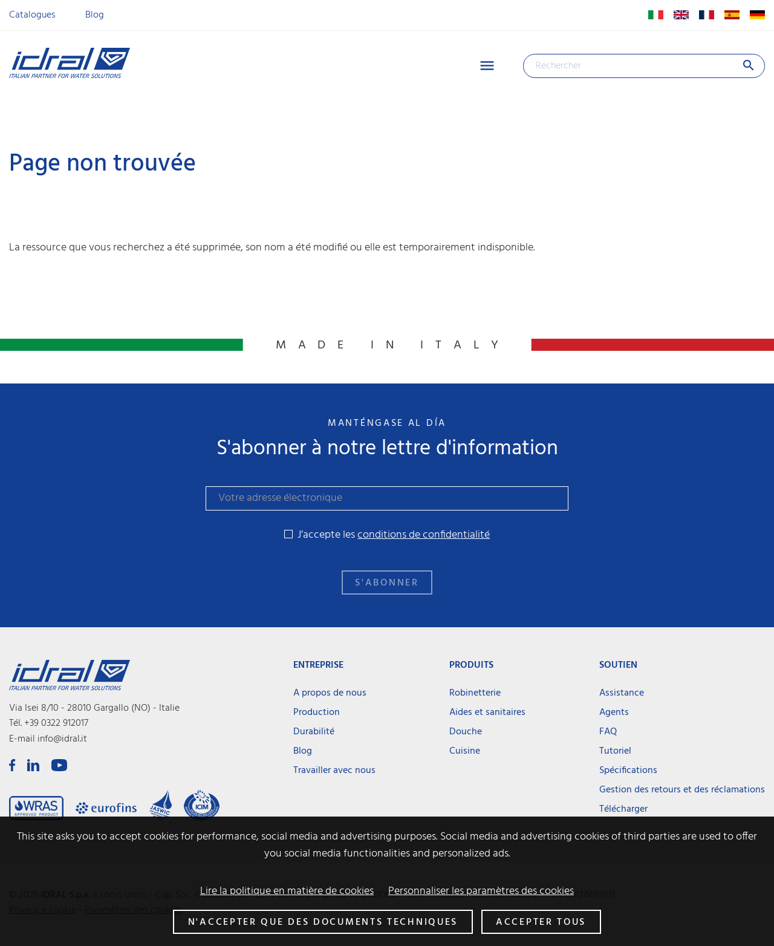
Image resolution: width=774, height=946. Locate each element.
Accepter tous (541, 922)
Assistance (621, 693)
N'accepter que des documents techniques (323, 922)
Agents (614, 712)
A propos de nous (329, 693)
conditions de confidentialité (423, 535)
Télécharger (623, 809)
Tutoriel (615, 751)
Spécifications (628, 770)
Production (316, 712)
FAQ (608, 732)
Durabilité (313, 732)
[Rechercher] (644, 66)
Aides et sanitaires (487, 712)
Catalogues (32, 15)
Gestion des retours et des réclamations (682, 790)
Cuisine (464, 751)
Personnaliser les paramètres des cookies (481, 891)
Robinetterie (475, 693)
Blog (94, 15)
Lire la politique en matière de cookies (287, 891)
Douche (465, 732)
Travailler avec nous (334, 770)
